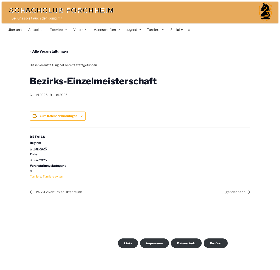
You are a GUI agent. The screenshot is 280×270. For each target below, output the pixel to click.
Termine (59, 30)
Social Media (180, 30)
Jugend (134, 30)
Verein (80, 30)
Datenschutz (186, 243)
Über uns (15, 30)
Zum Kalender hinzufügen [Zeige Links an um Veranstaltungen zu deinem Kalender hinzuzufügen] (58, 116)
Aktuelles (35, 30)
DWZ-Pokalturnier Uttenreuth (58, 192)
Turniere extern (53, 176)
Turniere (156, 30)
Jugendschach (234, 192)
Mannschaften (106, 30)
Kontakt (216, 243)
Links (128, 243)
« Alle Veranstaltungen (49, 51)
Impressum (154, 243)
